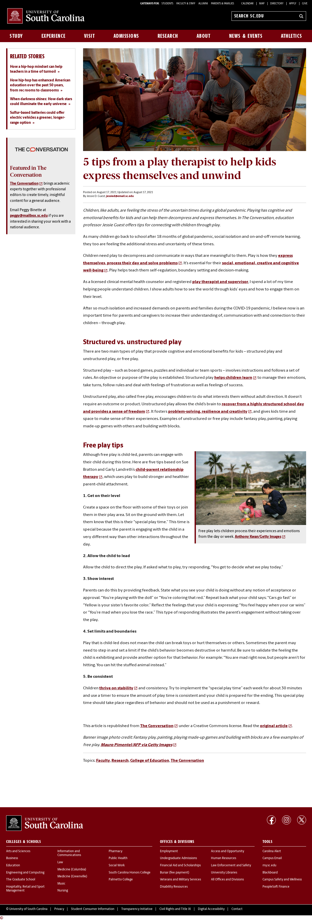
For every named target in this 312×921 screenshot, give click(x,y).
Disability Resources (174, 886)
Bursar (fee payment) (174, 872)
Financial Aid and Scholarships (180, 865)
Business (12, 858)
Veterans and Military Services (180, 879)
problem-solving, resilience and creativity (207, 412)
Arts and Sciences (18, 851)
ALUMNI (203, 3)
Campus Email (272, 858)
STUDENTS (168, 3)
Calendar (247, 3)
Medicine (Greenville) (72, 876)
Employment (169, 851)
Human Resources (223, 858)
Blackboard (270, 872)
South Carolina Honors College (129, 872)
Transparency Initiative (137, 909)
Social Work (117, 865)
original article (274, 726)
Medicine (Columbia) (71, 869)
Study (16, 36)
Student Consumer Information (92, 909)
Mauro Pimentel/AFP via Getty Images (136, 745)
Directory (277, 3)
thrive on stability (116, 688)
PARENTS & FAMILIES (222, 3)
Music (61, 883)
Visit (89, 36)
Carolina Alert (272, 851)
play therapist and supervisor (220, 282)
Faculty (103, 761)
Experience (54, 36)
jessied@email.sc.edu (120, 196)
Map (262, 3)
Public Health (118, 858)
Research (168, 36)
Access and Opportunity (227, 851)
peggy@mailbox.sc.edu (29, 216)
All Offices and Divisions (227, 879)
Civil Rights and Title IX (175, 909)
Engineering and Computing (25, 872)
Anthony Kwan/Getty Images (258, 537)
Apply (292, 3)
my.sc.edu (269, 865)
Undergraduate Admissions (178, 858)
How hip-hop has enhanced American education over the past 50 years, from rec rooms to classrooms (40, 85)
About (204, 36)
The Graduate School (20, 879)
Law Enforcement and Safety (231, 865)
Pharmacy (115, 851)
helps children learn (233, 378)
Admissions (126, 36)
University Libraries (224, 872)
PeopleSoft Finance (276, 886)
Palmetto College (121, 879)
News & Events (246, 36)
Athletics (291, 36)
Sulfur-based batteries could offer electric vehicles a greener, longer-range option (37, 118)
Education (13, 865)
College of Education (149, 761)
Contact (237, 909)
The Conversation (157, 726)
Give (304, 3)
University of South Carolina (28, 909)
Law (60, 862)
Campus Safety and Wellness (282, 879)
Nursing (62, 890)
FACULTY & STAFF (185, 3)
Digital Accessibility (211, 909)
